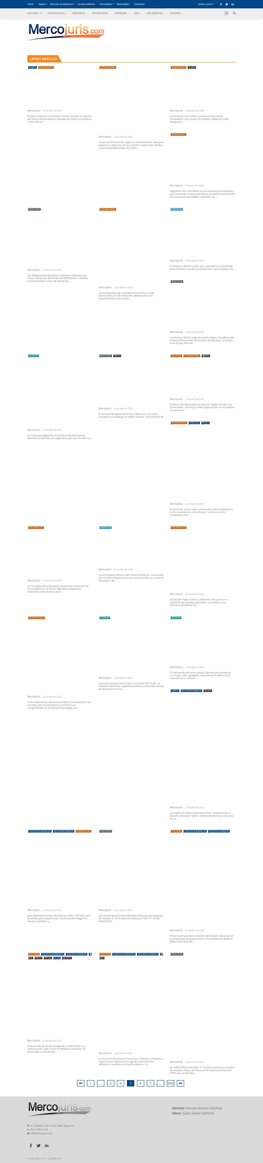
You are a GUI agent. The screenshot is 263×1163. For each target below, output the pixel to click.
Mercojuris (33, 110)
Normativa (106, 4)
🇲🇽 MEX (208, 691)
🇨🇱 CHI (117, 356)
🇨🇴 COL (48, 958)
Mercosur (78, 13)
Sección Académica (61, 4)
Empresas (121, 13)
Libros (175, 691)
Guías (42, 4)
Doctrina (33, 13)
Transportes (100, 13)
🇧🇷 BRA (192, 67)
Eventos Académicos (40, 831)
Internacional (56, 13)
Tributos (194, 423)
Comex (32, 67)
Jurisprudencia (86, 4)
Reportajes (123, 4)
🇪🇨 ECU (205, 423)
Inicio (31, 4)
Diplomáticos (155, 13)
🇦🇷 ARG (206, 356)
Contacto (139, 4)
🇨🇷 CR (57, 958)
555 (170, 1083)
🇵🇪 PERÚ (67, 958)
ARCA (137, 13)
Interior (175, 13)
